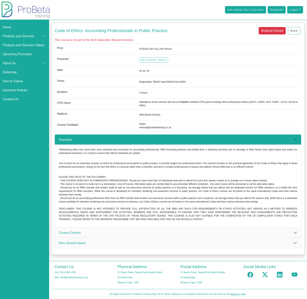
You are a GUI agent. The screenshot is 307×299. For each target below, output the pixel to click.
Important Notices (15, 90)
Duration (62, 91)
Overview (65, 139)
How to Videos (13, 81)
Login (294, 9)
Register (276, 9)
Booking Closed (272, 30)
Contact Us (10, 99)
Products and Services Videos (23, 45)
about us (235, 294)
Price (60, 48)
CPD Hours (64, 102)
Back (294, 30)
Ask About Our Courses (246, 9)
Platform (62, 113)
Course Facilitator (68, 124)
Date (60, 69)
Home (7, 27)
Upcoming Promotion (17, 54)
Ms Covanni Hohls (153, 60)
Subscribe (10, 72)
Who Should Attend (72, 243)
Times (60, 80)
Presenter (63, 59)
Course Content (70, 232)
